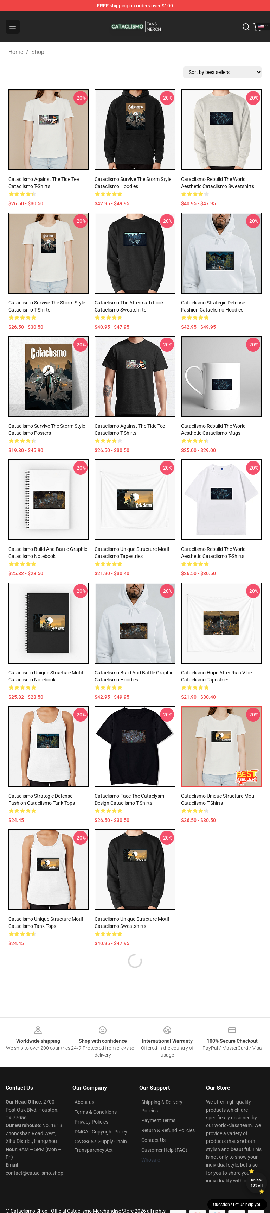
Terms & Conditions (96, 1112)
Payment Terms (158, 1120)
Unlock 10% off (257, 1182)
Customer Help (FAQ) (164, 1150)
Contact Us (153, 1140)
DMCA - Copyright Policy (101, 1132)
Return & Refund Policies (168, 1130)
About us (84, 1102)
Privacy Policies (91, 1122)
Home (15, 52)
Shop (37, 52)
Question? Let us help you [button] (237, 1204)
